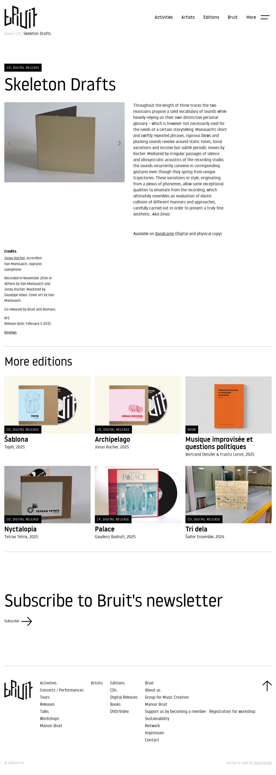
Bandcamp (164, 233)
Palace (104, 529)
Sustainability (157, 718)
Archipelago (112, 439)
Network (152, 725)
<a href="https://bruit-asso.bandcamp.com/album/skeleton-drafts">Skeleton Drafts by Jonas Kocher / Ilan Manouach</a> (180, 224)
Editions (211, 17)
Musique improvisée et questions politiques (219, 443)
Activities (164, 17)
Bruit (233, 17)
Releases (47, 704)
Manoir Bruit (51, 725)
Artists (188, 17)
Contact (152, 739)
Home (9, 33)
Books (115, 704)
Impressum (154, 732)
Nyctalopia (20, 529)
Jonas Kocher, (15, 258)
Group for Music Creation (167, 697)
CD (18, 33)
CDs (113, 690)
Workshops (49, 718)
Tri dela (196, 529)
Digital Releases (124, 697)
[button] (258, 17)
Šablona (16, 439)
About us (152, 690)
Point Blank (263, 763)
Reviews (10, 332)
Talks (44, 711)
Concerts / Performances (61, 690)
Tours (45, 697)
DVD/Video (119, 711)
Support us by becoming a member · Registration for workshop (200, 711)
